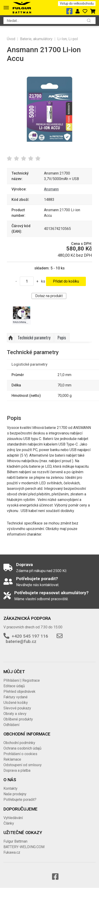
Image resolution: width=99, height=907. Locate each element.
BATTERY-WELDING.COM (23, 847)
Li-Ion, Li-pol (67, 39)
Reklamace (12, 759)
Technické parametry (34, 337)
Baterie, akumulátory (36, 39)
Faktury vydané (15, 697)
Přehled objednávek (19, 691)
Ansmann (51, 189)
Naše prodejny (14, 794)
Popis (62, 337)
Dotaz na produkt (49, 296)
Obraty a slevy (14, 713)
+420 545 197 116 (30, 636)
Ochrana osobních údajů (22, 748)
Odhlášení (11, 725)
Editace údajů (14, 686)
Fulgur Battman (15, 841)
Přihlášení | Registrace (21, 680)
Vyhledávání (13, 818)
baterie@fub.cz (21, 641)
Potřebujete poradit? (19, 799)
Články (8, 823)
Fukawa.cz (11, 852)
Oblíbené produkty (18, 719)
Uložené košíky (15, 702)
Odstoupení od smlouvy (22, 765)
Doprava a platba (16, 770)
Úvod (11, 39)
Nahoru (10, 337)
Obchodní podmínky (19, 743)
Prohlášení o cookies (20, 754)
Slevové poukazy (17, 708)
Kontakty (10, 788)
